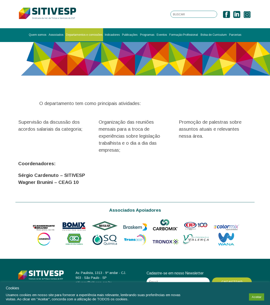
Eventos (162, 34)
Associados (56, 34)
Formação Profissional (183, 34)
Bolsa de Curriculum (214, 34)
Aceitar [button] (256, 297)
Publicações (129, 34)
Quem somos (37, 34)
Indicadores (112, 34)
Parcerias (235, 34)
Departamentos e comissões (84, 34)
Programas (147, 34)
